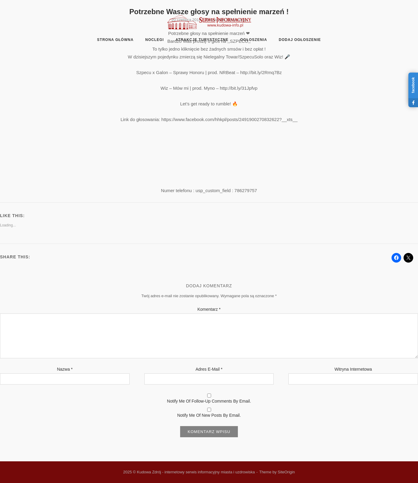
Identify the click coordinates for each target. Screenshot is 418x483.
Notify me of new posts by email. (209, 415)
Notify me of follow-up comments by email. (209, 401)
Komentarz (208, 309)
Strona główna (115, 40)
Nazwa (64, 369)
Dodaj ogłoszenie (300, 40)
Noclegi (154, 40)
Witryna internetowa (353, 369)
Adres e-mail (208, 369)
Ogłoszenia (253, 40)
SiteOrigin (286, 472)
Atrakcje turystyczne (202, 40)
